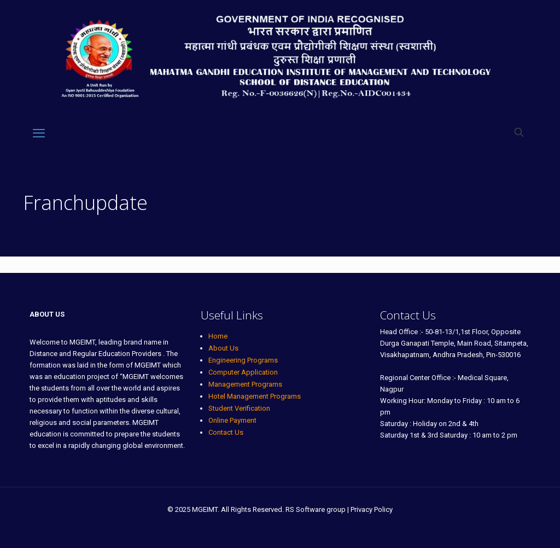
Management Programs (245, 384)
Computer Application (243, 372)
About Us (223, 348)
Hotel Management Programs (254, 396)
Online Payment (232, 420)
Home (218, 336)
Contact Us (225, 432)
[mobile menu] (39, 133)
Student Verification (239, 408)
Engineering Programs (243, 360)
